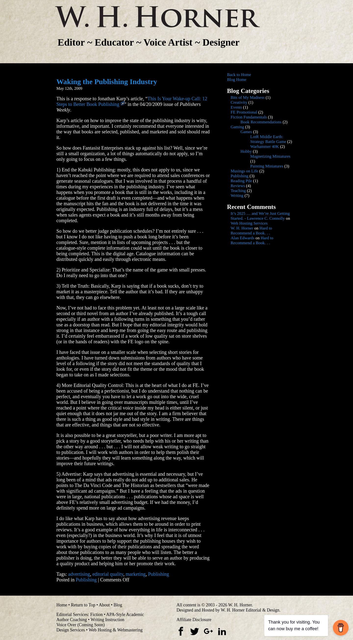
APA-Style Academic (125, 614)
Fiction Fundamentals (249, 117)
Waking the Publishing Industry (106, 81)
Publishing (158, 574)
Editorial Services (72, 614)
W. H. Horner (242, 228)
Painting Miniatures (266, 166)
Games (246, 131)
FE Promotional (244, 112)
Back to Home (239, 74)
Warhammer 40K (264, 146)
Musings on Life (244, 171)
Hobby (246, 151)
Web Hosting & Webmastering (115, 629)
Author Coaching (71, 619)
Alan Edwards (242, 238)
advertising (79, 574)
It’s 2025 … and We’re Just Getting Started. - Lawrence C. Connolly (260, 216)
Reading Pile (241, 181)
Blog (117, 604)
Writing (237, 195)
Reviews (238, 185)
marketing (136, 574)
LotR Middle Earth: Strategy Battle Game (268, 139)
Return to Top (83, 604)
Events (236, 107)
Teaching (238, 190)
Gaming (237, 127)
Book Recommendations (261, 122)
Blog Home (236, 79)
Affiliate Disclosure (193, 619)
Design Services (70, 629)
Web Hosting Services (249, 223)
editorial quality (107, 574)
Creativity (239, 102)
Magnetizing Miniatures (270, 156)
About (104, 604)
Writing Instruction (107, 619)
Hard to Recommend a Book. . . (251, 230)
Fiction (96, 614)
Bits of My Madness (248, 97)
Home (61, 604)
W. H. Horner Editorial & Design (250, 610)
